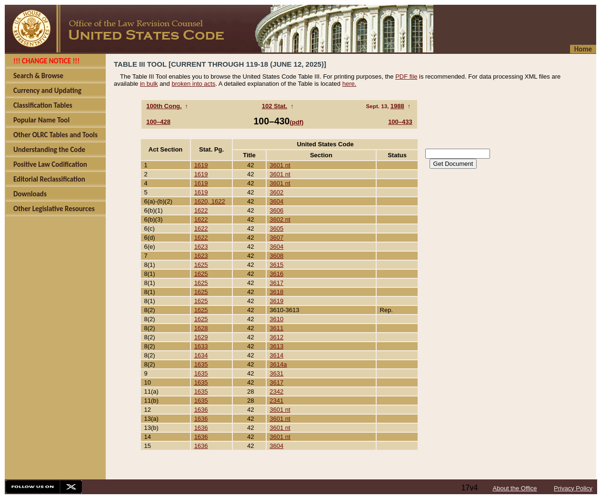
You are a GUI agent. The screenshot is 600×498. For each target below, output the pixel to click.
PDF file (406, 76)
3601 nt (280, 165)
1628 (201, 328)
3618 (276, 291)
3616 (276, 273)
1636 (201, 409)
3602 (276, 192)
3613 (276, 346)
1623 (201, 246)
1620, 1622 (209, 201)
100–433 (400, 121)
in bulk (149, 83)
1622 (201, 210)
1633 (201, 346)
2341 (276, 400)
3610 (276, 319)
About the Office (515, 488)
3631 (276, 373)
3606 (276, 210)
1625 (201, 264)
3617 (276, 282)
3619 (276, 301)
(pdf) (296, 122)
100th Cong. (163, 106)
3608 (276, 255)
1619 (201, 165)
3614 (276, 355)
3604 (276, 201)
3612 (276, 337)
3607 (276, 237)
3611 (276, 328)
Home (583, 49)
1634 (201, 355)
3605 (276, 228)
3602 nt (280, 219)
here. (349, 83)
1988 (397, 106)
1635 (201, 364)
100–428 (158, 121)
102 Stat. (274, 106)
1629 (201, 337)
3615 (276, 264)
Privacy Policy (573, 488)
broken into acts (193, 83)
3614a (278, 364)
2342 (276, 391)
